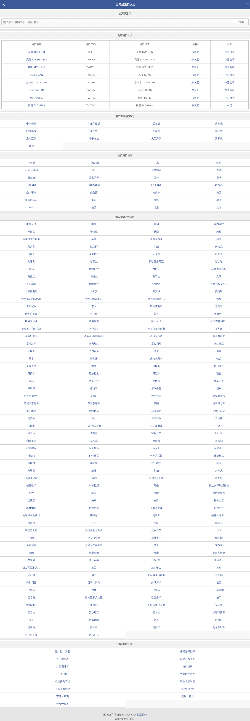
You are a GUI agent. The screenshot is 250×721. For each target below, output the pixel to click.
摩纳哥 (31, 388)
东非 (31, 207)
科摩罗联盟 (156, 455)
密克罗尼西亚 (31, 395)
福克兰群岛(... (219, 515)
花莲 (36, 51)
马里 (93, 418)
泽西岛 (31, 231)
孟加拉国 (156, 395)
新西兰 (94, 261)
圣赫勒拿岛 (31, 336)
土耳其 (94, 291)
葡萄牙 (94, 358)
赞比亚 (94, 231)
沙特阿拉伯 (156, 336)
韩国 (93, 493)
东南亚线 (31, 138)
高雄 (36, 59)
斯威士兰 (219, 313)
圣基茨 (219, 328)
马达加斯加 (156, 425)
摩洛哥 (94, 388)
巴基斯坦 (219, 590)
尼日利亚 (219, 366)
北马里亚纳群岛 (156, 575)
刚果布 (94, 515)
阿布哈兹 (94, 634)
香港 (218, 170)
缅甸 (218, 388)
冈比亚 (156, 515)
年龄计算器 (62, 703)
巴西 (218, 582)
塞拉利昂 (156, 343)
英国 (93, 239)
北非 (218, 207)
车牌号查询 (62, 696)
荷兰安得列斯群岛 (219, 485)
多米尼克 (31, 545)
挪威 (93, 366)
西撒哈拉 (94, 269)
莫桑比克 (219, 381)
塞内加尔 (94, 343)
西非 (156, 177)
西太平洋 (94, 177)
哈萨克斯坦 (219, 493)
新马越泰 (156, 170)
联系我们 (142, 714)
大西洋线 (156, 138)
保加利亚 (31, 582)
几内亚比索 (31, 478)
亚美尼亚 (94, 254)
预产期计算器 (62, 651)
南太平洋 (31, 192)
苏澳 (36, 74)
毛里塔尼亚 (219, 403)
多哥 (156, 545)
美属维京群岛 (31, 403)
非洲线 (219, 131)
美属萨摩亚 (94, 403)
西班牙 (156, 269)
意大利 (31, 246)
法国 (218, 530)
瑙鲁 (218, 373)
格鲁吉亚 (219, 500)
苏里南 (94, 313)
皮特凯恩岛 (156, 358)
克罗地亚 (219, 448)
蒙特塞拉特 (219, 395)
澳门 (218, 597)
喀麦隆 (94, 463)
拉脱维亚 (31, 448)
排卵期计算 (62, 666)
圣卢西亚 (94, 328)
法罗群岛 (156, 530)
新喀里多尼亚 (156, 261)
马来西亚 (156, 418)
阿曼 (156, 619)
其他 (31, 146)
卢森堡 (94, 433)
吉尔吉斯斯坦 (156, 478)
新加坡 (219, 261)
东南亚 (195, 51)
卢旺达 (31, 433)
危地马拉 (94, 283)
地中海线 (94, 138)
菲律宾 (219, 522)
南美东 (156, 192)
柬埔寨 (31, 470)
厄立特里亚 (94, 537)
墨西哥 (156, 381)
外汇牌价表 (62, 659)
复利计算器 (187, 696)
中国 (229, 105)
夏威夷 (31, 177)
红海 (156, 200)
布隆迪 (31, 560)
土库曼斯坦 (31, 291)
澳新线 (219, 138)
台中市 (36, 82)
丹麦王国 (94, 552)
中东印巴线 (94, 123)
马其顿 (31, 418)
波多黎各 (156, 567)
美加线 (94, 131)
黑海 (218, 200)
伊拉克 (219, 246)
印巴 (93, 170)
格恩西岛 (94, 507)
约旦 (218, 231)
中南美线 (31, 123)
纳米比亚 (94, 381)
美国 (156, 403)
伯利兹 (156, 560)
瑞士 (156, 351)
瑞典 (218, 351)
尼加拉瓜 (94, 373)
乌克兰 (94, 276)
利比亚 (219, 433)
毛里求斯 (31, 410)
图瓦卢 (156, 291)
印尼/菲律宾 (31, 170)
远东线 (156, 123)
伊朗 (156, 246)
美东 (93, 200)
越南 (156, 231)
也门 (31, 254)
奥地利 (94, 604)
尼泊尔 (156, 373)
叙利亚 (219, 254)
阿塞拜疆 (94, 619)
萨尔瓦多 (94, 351)
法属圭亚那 (31, 530)
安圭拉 (219, 604)
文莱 (218, 276)
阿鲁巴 (219, 619)
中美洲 (31, 162)
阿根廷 (94, 627)
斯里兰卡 (156, 321)
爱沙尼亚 (94, 612)
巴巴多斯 (156, 597)
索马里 (219, 306)
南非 (31, 381)
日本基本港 (94, 185)
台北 (36, 97)
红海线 (156, 131)
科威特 (31, 455)
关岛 (93, 500)
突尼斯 (219, 291)
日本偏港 (31, 185)
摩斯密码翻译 (187, 651)
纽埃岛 (156, 366)
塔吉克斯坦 (156, 306)
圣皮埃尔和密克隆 (31, 328)
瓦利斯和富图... (218, 283)
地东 (156, 207)
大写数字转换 (187, 673)
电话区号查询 (187, 659)
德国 (31, 552)
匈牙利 (31, 261)
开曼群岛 (219, 455)
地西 (93, 207)
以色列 (94, 246)
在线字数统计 (62, 688)
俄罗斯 (219, 537)
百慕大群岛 (94, 582)
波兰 (93, 567)
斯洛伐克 (94, 321)
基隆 (36, 67)
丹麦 (156, 552)
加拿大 (219, 470)
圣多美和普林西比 (94, 336)
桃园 (37, 105)
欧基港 (219, 185)
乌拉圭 (31, 276)
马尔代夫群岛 (93, 425)
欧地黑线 (31, 131)
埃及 (31, 619)
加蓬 (93, 470)
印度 (218, 239)
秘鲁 (93, 395)
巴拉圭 (156, 590)
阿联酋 (31, 627)
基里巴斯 (31, 485)
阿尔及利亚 (219, 627)
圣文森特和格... (218, 321)
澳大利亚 (31, 604)
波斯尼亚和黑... (31, 567)
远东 (218, 162)
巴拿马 (31, 590)
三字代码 (63, 673)
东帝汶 (219, 545)
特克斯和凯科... (93, 298)
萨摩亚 (31, 351)
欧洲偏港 (156, 185)
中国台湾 (230, 51)
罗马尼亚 (219, 425)
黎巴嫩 (156, 440)
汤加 (218, 298)
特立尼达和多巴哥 (31, 298)
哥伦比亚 (219, 507)
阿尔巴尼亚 (31, 634)
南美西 (94, 192)
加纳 (156, 470)
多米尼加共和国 (94, 545)
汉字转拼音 (187, 688)
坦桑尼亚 (31, 306)
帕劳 (218, 358)
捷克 (218, 463)
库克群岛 (94, 448)
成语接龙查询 (62, 681)
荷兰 (31, 493)
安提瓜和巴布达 (156, 604)
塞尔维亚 (219, 343)
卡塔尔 (31, 463)
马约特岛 (94, 410)
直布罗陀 (219, 224)
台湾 (218, 177)
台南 (36, 90)
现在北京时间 (187, 681)
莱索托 (219, 440)
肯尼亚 (156, 448)
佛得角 (31, 522)
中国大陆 (94, 162)
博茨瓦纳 (94, 560)
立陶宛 (94, 440)
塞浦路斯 (31, 343)
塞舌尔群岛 (219, 336)
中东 (156, 162)
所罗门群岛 (31, 313)
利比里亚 (31, 440)
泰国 (93, 306)
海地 (156, 493)
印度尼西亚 (156, 239)
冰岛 (218, 567)
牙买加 (156, 254)
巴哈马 (31, 597)
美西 (218, 192)
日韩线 (219, 123)
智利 (156, 224)
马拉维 (219, 418)
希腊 (31, 269)
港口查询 (188, 666)
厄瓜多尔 (156, 537)
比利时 (31, 575)
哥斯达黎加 (156, 507)
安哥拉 (31, 612)
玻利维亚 (219, 560)
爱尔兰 (156, 612)
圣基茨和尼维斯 (156, 328)
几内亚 (94, 478)
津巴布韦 (156, 463)
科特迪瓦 (94, 455)
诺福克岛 (31, 366)
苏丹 (156, 313)
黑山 (156, 485)
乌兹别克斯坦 (218, 269)
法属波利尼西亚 (94, 530)
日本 (31, 358)
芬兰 (93, 522)
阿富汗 (156, 627)
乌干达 (156, 276)
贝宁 (93, 575)
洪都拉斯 (94, 485)
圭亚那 (31, 500)
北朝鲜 (219, 575)
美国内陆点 (31, 200)
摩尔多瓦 (156, 388)
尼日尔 (31, 373)
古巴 (156, 500)
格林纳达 (31, 507)
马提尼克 (156, 410)
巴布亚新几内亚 (94, 597)
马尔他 (31, 425)
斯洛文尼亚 (31, 321)
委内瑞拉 (31, 283)
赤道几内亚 (219, 552)
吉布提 (219, 478)
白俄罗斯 (156, 582)
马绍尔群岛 (219, 410)
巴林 (93, 590)
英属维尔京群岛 (31, 239)
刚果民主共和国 (31, 515)
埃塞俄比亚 (219, 612)
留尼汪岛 (156, 433)
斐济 (156, 522)
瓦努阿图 (156, 283)
